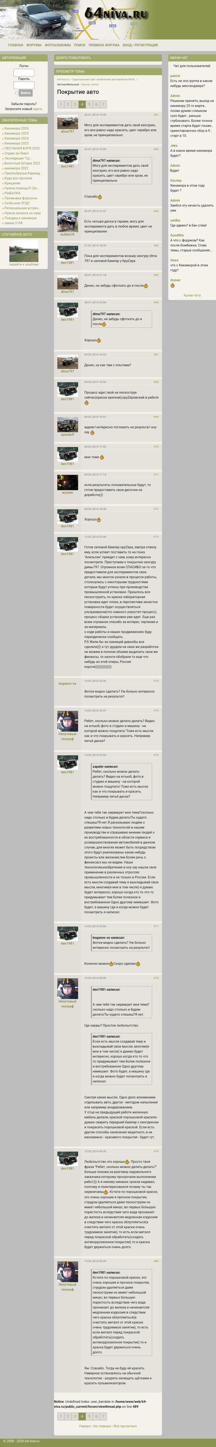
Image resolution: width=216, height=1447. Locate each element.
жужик (67, 493)
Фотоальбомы (58, 45)
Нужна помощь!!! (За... (22, 188)
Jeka (174, 146)
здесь (37, 109)
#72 (156, 508)
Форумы (33, 45)
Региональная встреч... (23, 208)
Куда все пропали (18, 178)
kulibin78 (68, 234)
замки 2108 (14, 223)
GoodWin (177, 235)
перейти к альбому (24, 264)
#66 (156, 302)
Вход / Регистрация (140, 45)
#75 (156, 710)
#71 (156, 474)
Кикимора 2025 (17, 133)
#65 (156, 275)
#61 (156, 114)
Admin (175, 96)
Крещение (12, 183)
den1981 (67, 166)
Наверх (85, 1426)
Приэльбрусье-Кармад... (23, 173)
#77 (156, 926)
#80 (156, 1261)
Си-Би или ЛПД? (17, 203)
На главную (102, 1426)
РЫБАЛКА (13, 193)
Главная (15, 45)
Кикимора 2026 (17, 128)
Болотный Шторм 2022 (22, 163)
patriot (175, 76)
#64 (156, 245)
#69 (156, 416)
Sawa (174, 260)
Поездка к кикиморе (21, 218)
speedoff (67, 435)
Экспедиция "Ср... (18, 158)
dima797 (67, 131)
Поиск (79, 45)
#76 (156, 755)
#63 (156, 211)
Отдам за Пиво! (17, 153)
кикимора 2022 (16, 168)
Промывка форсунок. (21, 198)
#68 (156, 381)
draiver (175, 280)
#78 (156, 977)
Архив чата (192, 295)
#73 (156, 536)
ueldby (175, 220)
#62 (156, 149)
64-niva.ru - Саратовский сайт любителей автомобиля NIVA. (96, 79)
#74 (156, 680)
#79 (156, 1151)
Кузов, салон (90, 84)
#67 (156, 354)
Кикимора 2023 (17, 143)
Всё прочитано (125, 1426)
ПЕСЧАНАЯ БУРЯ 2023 (22, 148)
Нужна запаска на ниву (23, 213)
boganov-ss (67, 684)
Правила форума (104, 45)
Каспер (176, 180)
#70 (156, 446)
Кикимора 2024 (17, 138)
